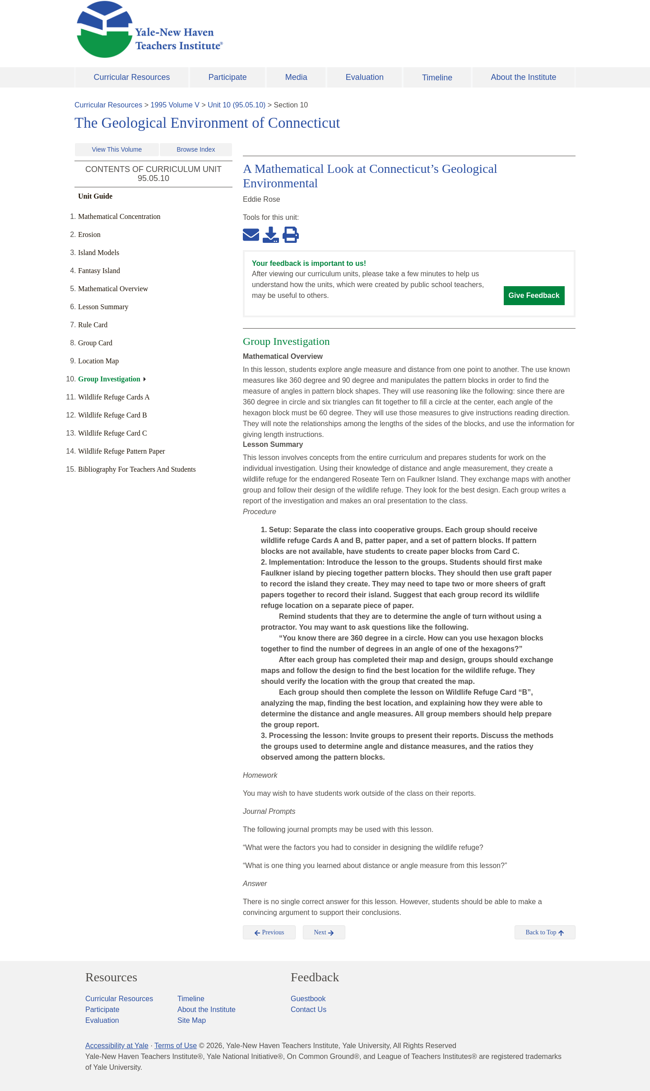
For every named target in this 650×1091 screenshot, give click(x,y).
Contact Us (308, 1009)
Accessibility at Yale (117, 1045)
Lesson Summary (103, 307)
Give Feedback (534, 295)
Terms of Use (175, 1045)
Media (296, 77)
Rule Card (92, 325)
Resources (111, 977)
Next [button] (324, 932)
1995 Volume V (175, 105)
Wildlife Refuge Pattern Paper (121, 451)
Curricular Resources (132, 77)
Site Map (191, 1020)
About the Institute (523, 77)
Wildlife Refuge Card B (112, 415)
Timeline (437, 77)
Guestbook (308, 999)
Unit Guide (95, 196)
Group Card (95, 343)
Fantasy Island (99, 270)
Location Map (98, 361)
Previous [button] (269, 932)
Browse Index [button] (196, 149)
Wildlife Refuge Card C (112, 433)
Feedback (315, 977)
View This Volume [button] (117, 149)
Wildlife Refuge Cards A (114, 397)
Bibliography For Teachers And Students (137, 469)
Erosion (89, 234)
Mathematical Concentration (119, 216)
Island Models (98, 252)
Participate (228, 77)
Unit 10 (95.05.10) (236, 105)
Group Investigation (109, 379)
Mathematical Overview (113, 288)
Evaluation (365, 77)
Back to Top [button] (545, 932)
